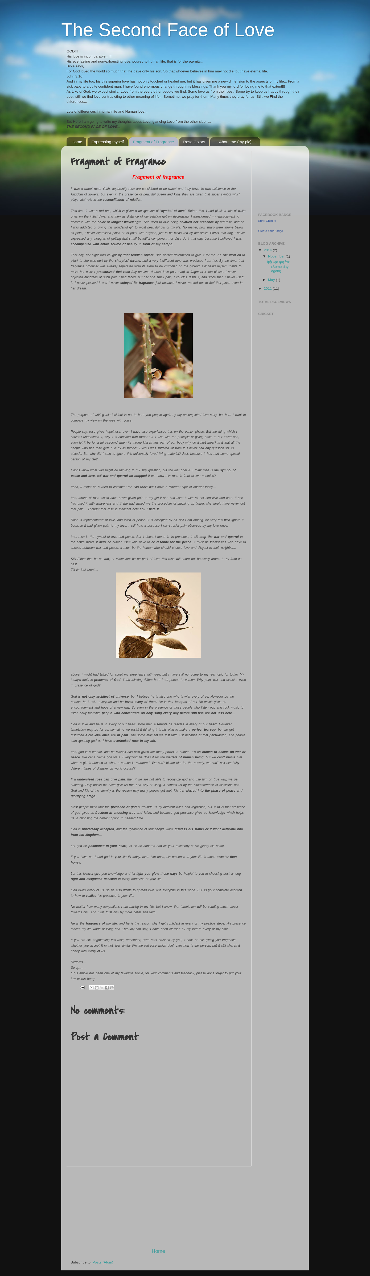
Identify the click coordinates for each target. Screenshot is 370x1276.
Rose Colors (194, 142)
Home (77, 142)
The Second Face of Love (168, 29)
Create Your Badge (270, 230)
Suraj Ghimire (267, 220)
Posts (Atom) (103, 1262)
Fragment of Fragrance (153, 142)
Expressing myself (108, 142)
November (277, 256)
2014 (268, 250)
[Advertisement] (158, 1207)
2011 (268, 289)
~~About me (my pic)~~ (235, 142)
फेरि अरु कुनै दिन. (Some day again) (278, 266)
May (272, 280)
